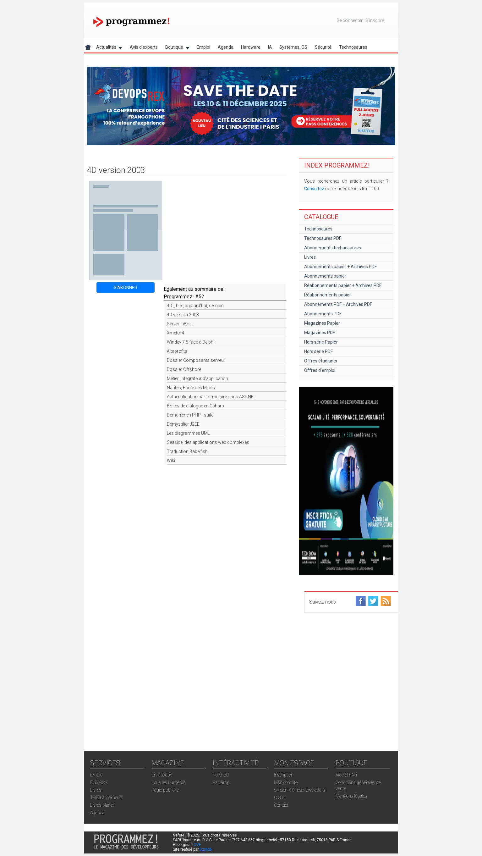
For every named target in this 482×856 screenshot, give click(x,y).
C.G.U (279, 797)
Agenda (225, 47)
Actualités (107, 48)
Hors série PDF (318, 351)
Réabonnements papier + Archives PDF (342, 285)
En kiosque (161, 774)
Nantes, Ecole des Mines (191, 387)
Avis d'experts (144, 47)
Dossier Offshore (184, 369)
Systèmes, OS (293, 47)
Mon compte (286, 782)
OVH (197, 844)
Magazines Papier (322, 323)
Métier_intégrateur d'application (197, 378)
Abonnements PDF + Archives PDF (338, 304)
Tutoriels (221, 774)
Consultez (314, 188)
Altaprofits (177, 351)
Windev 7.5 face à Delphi (190, 342)
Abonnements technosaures (332, 247)
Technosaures (353, 47)
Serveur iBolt (179, 323)
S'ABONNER (125, 287)
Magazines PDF (319, 332)
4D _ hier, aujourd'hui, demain (195, 305)
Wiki (171, 460)
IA (270, 47)
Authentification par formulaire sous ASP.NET (211, 396)
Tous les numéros (168, 782)
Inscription (283, 774)
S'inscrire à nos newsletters (299, 789)
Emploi (203, 47)
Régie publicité (165, 789)
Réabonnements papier (327, 294)
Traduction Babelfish (187, 451)
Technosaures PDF (322, 238)
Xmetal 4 (175, 332)
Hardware (250, 47)
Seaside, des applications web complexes (208, 442)
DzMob (205, 849)
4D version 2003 (183, 314)
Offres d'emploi (319, 370)
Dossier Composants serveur (196, 360)
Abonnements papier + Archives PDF (340, 266)
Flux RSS (98, 782)
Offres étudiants (320, 360)
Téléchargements (106, 797)
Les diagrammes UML (188, 433)
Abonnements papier (325, 276)
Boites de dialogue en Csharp (195, 405)
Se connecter (350, 20)
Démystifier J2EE (183, 424)
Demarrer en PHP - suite (190, 414)
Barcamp (221, 782)
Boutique (175, 48)
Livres (310, 257)
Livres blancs (102, 805)
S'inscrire (374, 20)
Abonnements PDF (323, 313)
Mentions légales (351, 795)
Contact (281, 805)
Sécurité (323, 47)
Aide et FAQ (346, 774)
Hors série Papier (321, 342)
